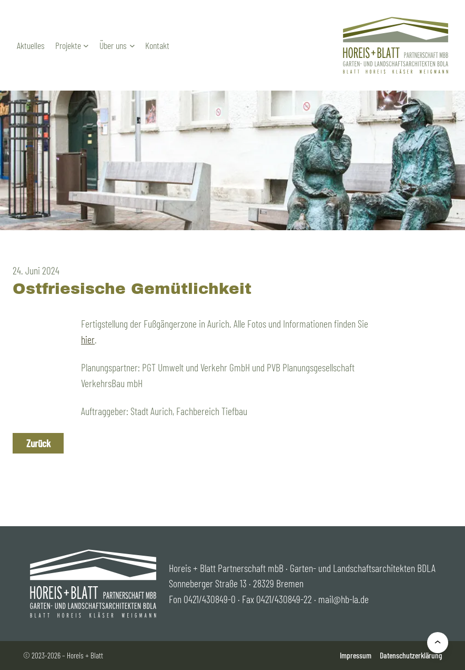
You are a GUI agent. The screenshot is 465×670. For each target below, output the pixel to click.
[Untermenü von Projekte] (86, 45)
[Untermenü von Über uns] (132, 45)
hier (88, 339)
